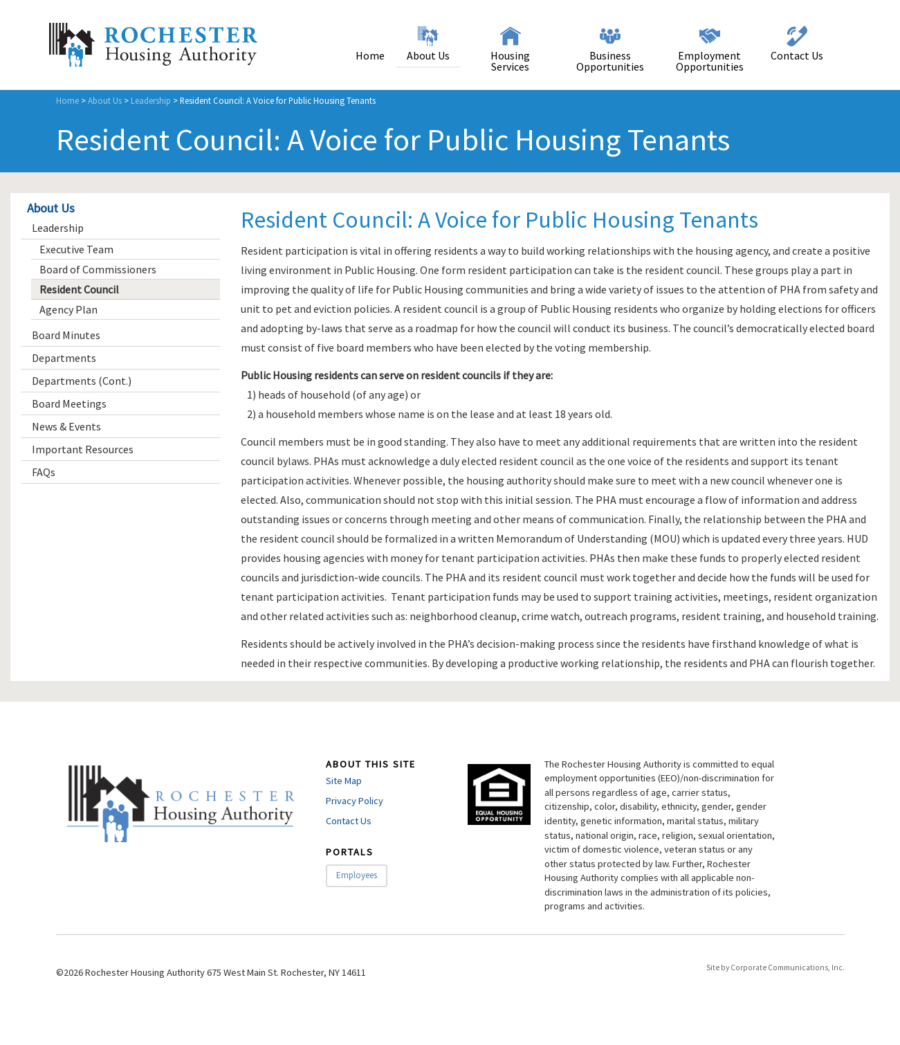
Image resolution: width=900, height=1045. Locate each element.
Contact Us (797, 55)
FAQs (43, 472)
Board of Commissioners (97, 269)
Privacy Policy (354, 800)
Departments (64, 358)
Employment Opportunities (710, 60)
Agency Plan (68, 309)
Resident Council (79, 289)
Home (370, 55)
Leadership (151, 100)
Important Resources (83, 449)
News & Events (66, 426)
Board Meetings (69, 403)
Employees (356, 875)
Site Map (344, 780)
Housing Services (510, 60)
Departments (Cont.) (81, 381)
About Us (428, 55)
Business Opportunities (610, 60)
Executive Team (76, 249)
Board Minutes (66, 335)
